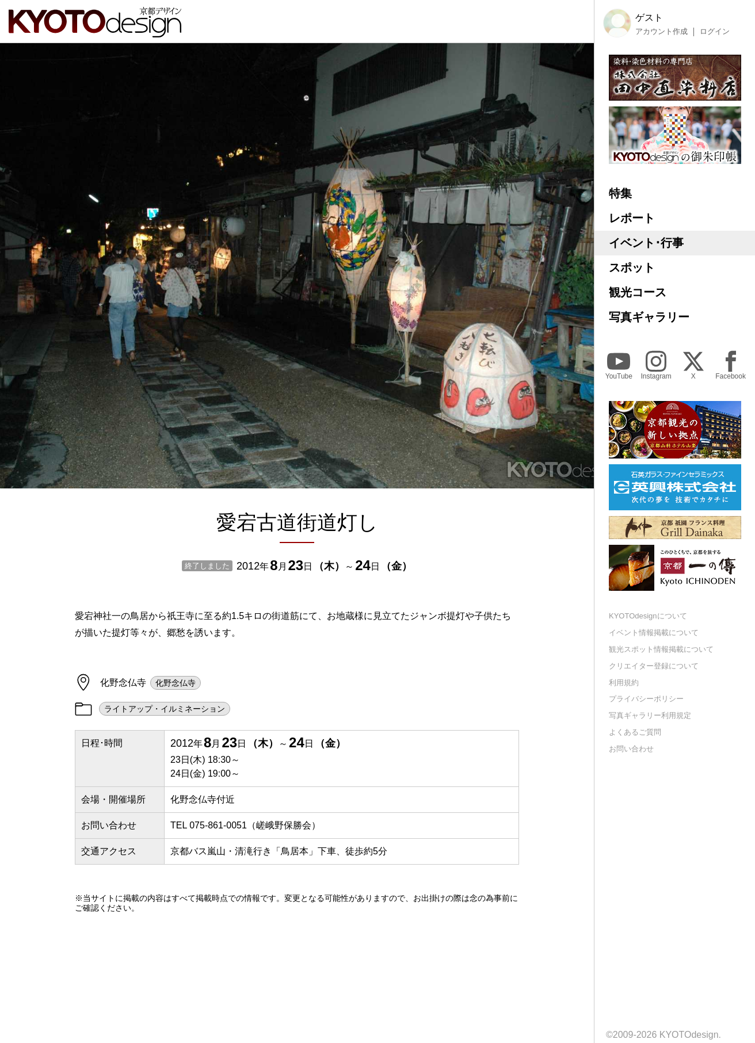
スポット (632, 267)
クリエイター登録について (654, 666)
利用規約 (624, 682)
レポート (632, 218)
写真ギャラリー (649, 317)
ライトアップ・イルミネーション (164, 708)
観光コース (637, 292)
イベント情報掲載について (654, 632)
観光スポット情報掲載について (661, 649)
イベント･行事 (646, 242)
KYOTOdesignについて (648, 616)
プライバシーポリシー (646, 698)
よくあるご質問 (635, 732)
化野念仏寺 (175, 682)
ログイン (715, 32)
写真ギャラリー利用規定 (650, 715)
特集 (620, 193)
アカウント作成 (661, 32)
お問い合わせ (631, 748)
